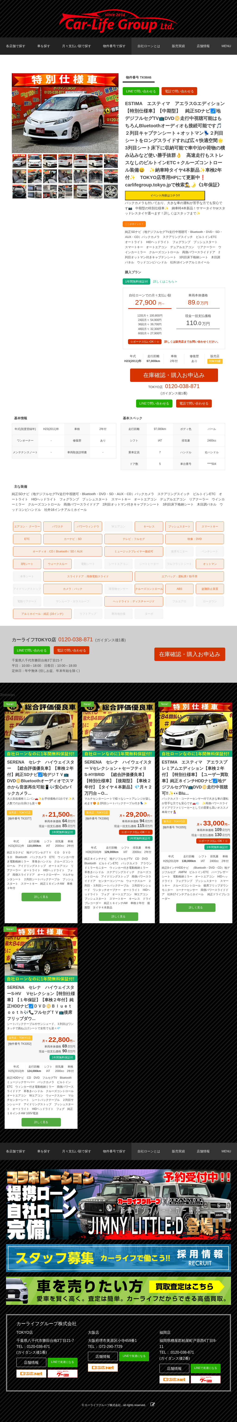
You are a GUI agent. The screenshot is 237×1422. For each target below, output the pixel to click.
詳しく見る (41, 896)
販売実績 (178, 46)
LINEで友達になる (62, 1362)
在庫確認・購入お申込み (174, 375)
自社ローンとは (148, 46)
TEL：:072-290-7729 (105, 1347)
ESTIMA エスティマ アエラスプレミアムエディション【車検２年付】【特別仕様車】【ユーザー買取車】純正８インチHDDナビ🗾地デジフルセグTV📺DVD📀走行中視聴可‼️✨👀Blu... (195, 778)
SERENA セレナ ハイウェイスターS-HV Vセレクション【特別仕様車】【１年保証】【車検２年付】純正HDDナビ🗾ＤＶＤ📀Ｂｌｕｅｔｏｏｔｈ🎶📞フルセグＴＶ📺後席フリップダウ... (41, 1003)
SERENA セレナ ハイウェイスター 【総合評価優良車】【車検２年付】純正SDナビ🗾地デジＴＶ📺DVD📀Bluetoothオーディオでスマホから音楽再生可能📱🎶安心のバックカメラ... (40, 778)
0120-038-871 (182, 386)
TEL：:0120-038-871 (176, 1352)
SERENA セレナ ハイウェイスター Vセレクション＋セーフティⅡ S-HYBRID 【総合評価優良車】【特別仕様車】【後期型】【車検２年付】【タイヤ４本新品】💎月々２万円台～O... (118, 778)
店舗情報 (203, 46)
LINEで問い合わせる (141, 91)
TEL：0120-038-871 (33, 1347)
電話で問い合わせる (179, 91)
